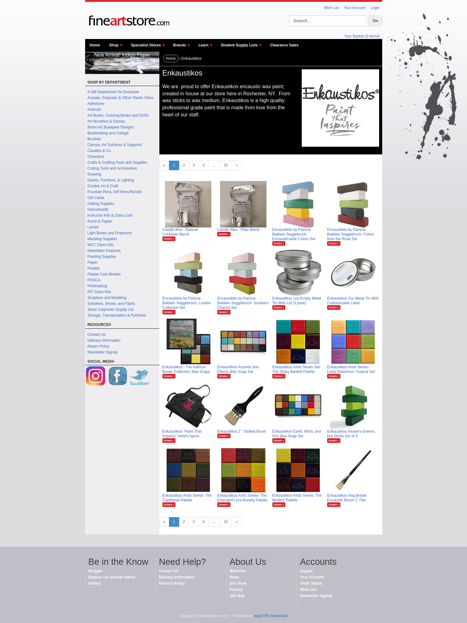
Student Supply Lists (239, 45)
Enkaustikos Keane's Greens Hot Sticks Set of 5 (351, 433)
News (234, 577)
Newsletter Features (104, 251)
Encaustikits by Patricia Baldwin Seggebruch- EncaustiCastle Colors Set (293, 234)
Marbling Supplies (102, 239)
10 (226, 165)
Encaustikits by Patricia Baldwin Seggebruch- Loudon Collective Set (186, 303)
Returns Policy (172, 583)
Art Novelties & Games (106, 121)
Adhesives (96, 104)
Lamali (93, 227)
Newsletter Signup (103, 352)
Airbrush (95, 109)
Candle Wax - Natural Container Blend (180, 231)
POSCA (94, 280)
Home (95, 45)
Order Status (311, 583)
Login (374, 8)
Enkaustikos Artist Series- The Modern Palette (297, 497)
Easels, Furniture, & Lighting (111, 180)
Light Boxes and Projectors (110, 233)
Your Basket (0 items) (361, 36)
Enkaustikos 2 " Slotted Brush (241, 431)
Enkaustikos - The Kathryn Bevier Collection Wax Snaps (186, 369)
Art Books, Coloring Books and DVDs (118, 115)
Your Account (354, 8)
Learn (203, 45)
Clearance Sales (284, 45)
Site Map (237, 596)
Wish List (331, 8)
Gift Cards (96, 198)
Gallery (95, 583)
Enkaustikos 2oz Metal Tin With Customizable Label (353, 300)
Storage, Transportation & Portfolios (117, 315)
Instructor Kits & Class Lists (110, 215)
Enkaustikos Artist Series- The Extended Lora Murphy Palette (242, 497)
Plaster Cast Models (104, 274)
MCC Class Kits (101, 245)
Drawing (94, 174)
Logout (306, 571)
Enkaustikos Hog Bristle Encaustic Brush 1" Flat (346, 497)
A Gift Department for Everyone (113, 92)
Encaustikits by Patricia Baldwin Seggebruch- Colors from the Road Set (350, 234)
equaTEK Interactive (271, 616)
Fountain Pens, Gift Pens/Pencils (115, 192)
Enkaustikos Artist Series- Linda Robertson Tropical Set (351, 369)
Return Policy (99, 346)
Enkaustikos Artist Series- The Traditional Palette (187, 497)
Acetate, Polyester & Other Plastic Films (121, 98)
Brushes (94, 139)
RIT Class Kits (99, 292)
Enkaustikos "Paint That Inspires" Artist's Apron (182, 433)
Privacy (236, 589)
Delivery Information (104, 340)
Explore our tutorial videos (112, 577)
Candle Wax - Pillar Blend (238, 229)
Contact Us (97, 334)
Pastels (94, 268)
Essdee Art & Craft (103, 186)
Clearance (96, 156)
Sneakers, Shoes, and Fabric (112, 303)
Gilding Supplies (101, 203)
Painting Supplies (102, 256)
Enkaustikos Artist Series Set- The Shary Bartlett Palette (296, 369)
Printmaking (97, 286)
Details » (169, 238)
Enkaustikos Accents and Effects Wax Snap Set (237, 369)
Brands (179, 45)
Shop (114, 45)
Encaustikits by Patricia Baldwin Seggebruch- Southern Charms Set (243, 303)
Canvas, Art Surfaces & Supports (115, 145)
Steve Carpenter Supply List (111, 309)
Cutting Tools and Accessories (112, 168)
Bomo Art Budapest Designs (111, 127)
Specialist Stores (146, 45)
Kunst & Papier (100, 221)
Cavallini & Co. (100, 151)
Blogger (95, 571)
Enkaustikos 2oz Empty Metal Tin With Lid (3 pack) (296, 300)
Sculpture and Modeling (107, 298)
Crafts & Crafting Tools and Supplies (117, 162)
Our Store (238, 583)
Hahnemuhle (98, 209)
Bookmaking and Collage (108, 133)
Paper (92, 262)
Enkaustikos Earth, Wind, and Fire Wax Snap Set (296, 433)
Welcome (238, 571)
